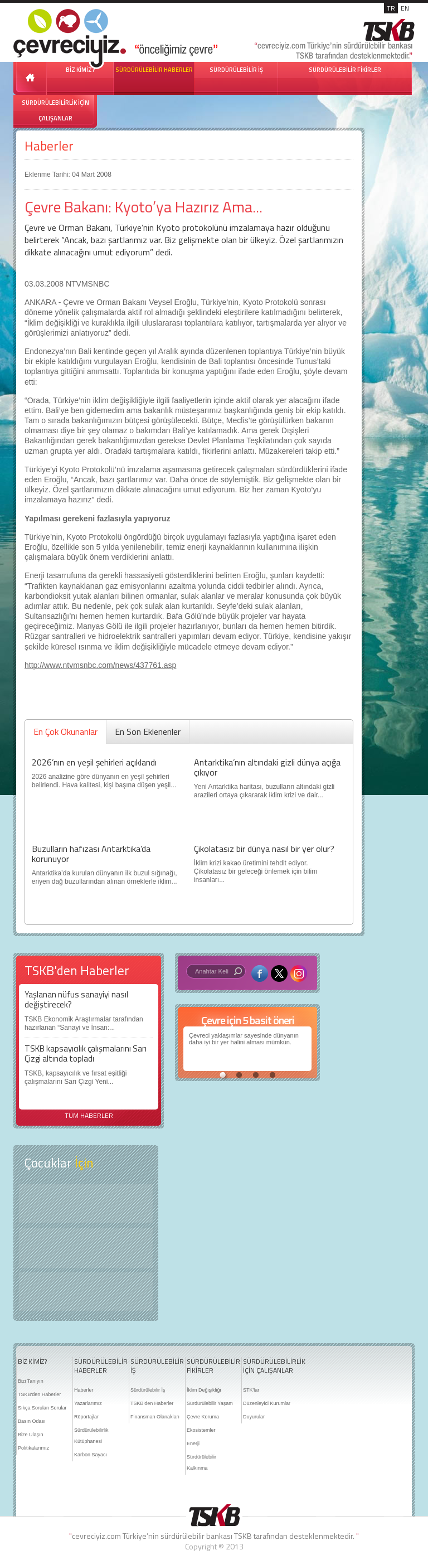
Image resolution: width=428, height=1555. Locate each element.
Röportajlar (86, 1417)
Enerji (193, 1443)
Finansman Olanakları (154, 1417)
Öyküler (86, 1248)
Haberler (49, 146)
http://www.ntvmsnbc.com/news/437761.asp (100, 665)
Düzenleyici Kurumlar (266, 1403)
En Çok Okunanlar (65, 731)
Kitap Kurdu (86, 1291)
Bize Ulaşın (30, 1434)
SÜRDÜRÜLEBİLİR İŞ (236, 69)
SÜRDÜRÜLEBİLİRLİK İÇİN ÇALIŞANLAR (55, 110)
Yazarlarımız (88, 1403)
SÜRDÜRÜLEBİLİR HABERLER (154, 69)
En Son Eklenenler (148, 731)
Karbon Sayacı (90, 1454)
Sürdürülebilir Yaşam (210, 1403)
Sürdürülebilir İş (148, 1390)
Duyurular (254, 1417)
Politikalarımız (33, 1448)
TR (391, 8)
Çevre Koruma (203, 1417)
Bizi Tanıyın (30, 1381)
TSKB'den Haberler (39, 1394)
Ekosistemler (201, 1430)
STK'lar (251, 1390)
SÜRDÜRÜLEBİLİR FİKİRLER (345, 69)
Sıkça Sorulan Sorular (42, 1408)
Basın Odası (32, 1421)
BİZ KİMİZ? (32, 1361)
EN (405, 8)
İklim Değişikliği (204, 1390)
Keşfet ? (86, 1203)
